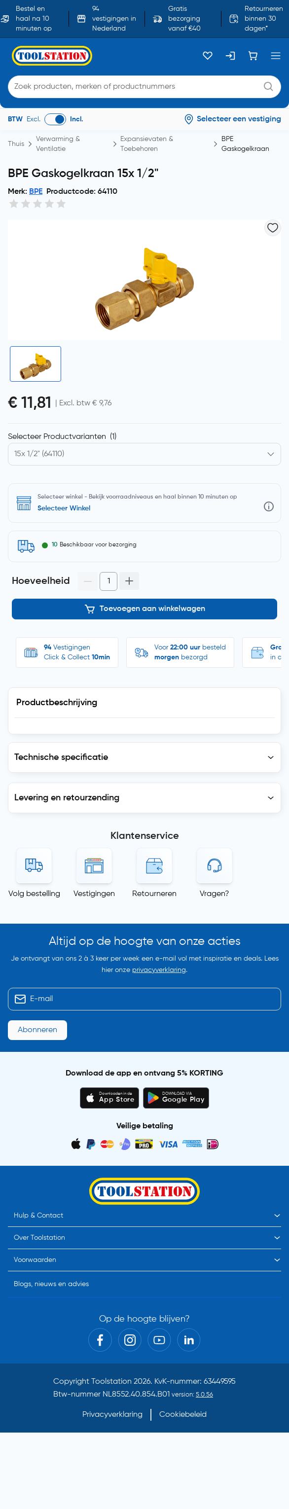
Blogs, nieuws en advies (51, 1284)
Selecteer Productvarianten (62, 437)
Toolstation (111, 1382)
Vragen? (214, 894)
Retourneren (154, 894)
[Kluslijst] (207, 55)
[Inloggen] (230, 55)
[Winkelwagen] (253, 55)
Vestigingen (94, 894)
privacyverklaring (159, 970)
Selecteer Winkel (63, 508)
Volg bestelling (34, 894)
